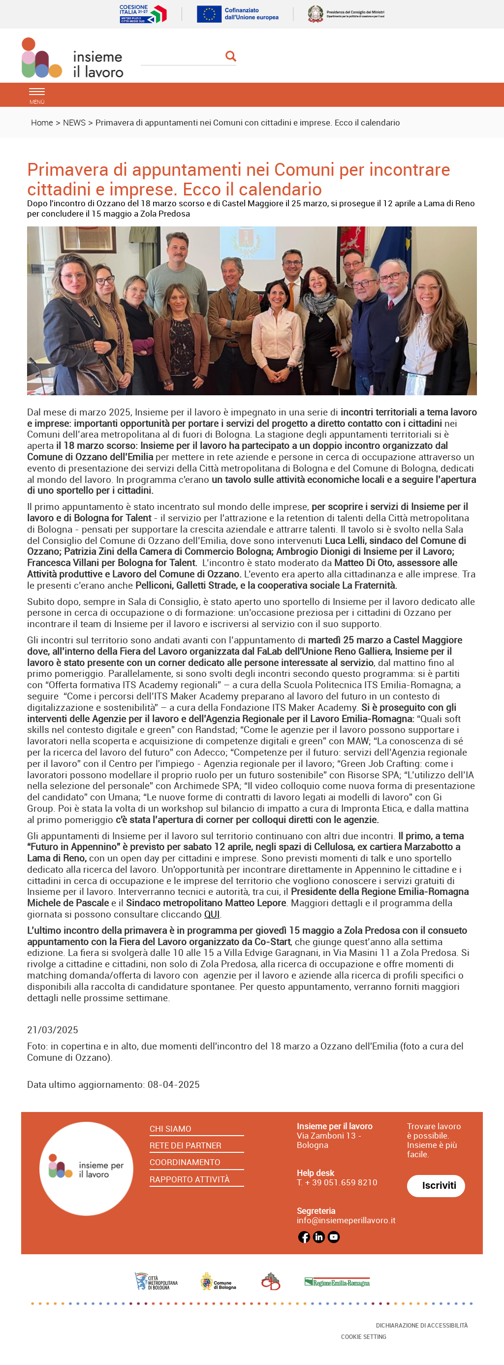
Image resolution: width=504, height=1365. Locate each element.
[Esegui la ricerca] (230, 57)
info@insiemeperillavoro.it (346, 1220)
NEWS (74, 122)
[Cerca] (189, 57)
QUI (212, 914)
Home (42, 122)
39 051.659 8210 (344, 1182)
